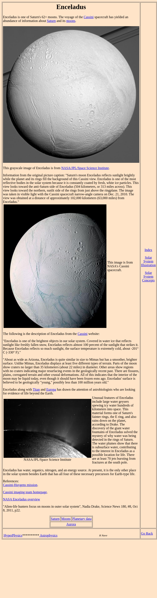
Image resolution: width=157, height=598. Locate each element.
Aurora (71, 524)
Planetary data (81, 519)
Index (148, 250)
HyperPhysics (13, 535)
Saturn (51, 21)
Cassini (89, 17)
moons (70, 21)
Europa (51, 389)
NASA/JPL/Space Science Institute (85, 168)
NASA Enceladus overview (21, 499)
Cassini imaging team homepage (25, 492)
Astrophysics (48, 535)
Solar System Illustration (148, 261)
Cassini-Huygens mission (20, 485)
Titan (36, 389)
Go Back (147, 533)
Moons (66, 519)
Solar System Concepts (148, 276)
